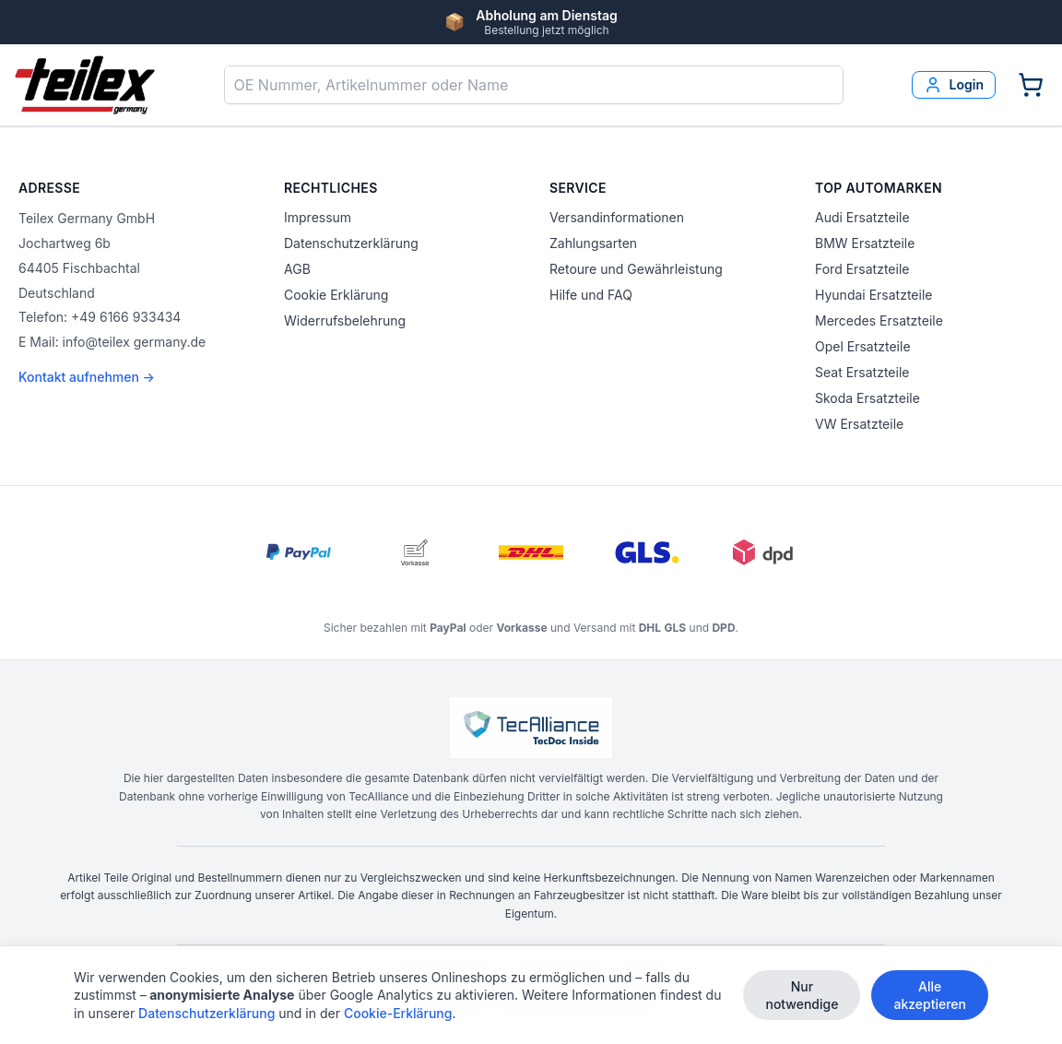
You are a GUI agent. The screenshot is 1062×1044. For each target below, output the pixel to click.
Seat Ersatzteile (862, 372)
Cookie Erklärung (336, 295)
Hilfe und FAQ (590, 295)
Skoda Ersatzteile (867, 398)
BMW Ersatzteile (864, 243)
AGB (297, 269)
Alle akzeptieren (929, 998)
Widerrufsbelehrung (345, 320)
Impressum (317, 217)
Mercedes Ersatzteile (879, 320)
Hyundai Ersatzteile (873, 295)
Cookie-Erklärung (398, 1017)
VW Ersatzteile (859, 424)
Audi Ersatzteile (862, 217)
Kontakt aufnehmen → (86, 377)
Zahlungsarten (593, 243)
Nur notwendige (801, 998)
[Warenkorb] (1030, 84)
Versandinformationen (616, 217)
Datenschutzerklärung (351, 243)
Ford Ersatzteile (862, 269)
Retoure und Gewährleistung (636, 269)
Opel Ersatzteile (863, 346)
